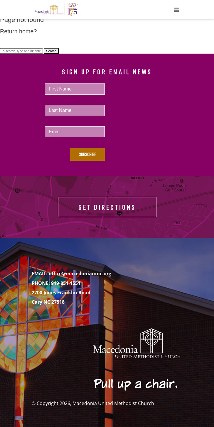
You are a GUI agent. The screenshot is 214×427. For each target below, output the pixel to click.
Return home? (18, 31)
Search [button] (51, 51)
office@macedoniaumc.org (80, 273)
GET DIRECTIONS (107, 207)
